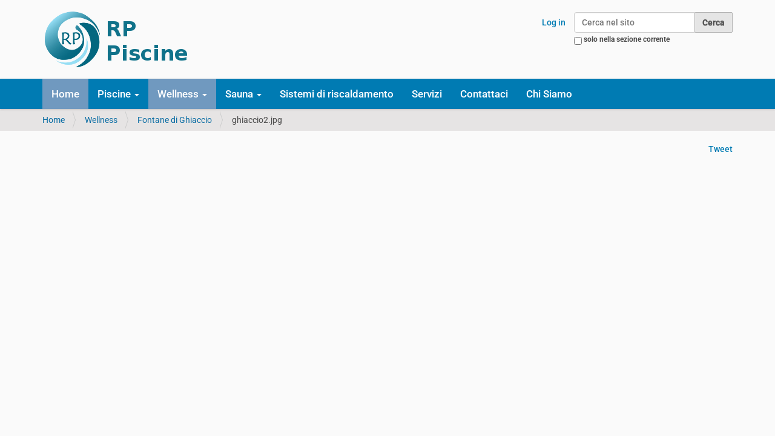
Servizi (427, 94)
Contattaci (484, 94)
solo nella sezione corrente (627, 39)
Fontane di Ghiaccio (174, 120)
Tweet (720, 149)
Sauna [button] (243, 94)
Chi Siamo (549, 94)
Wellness (101, 120)
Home (65, 94)
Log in (554, 22)
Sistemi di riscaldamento (337, 94)
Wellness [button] (182, 94)
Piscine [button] (118, 94)
